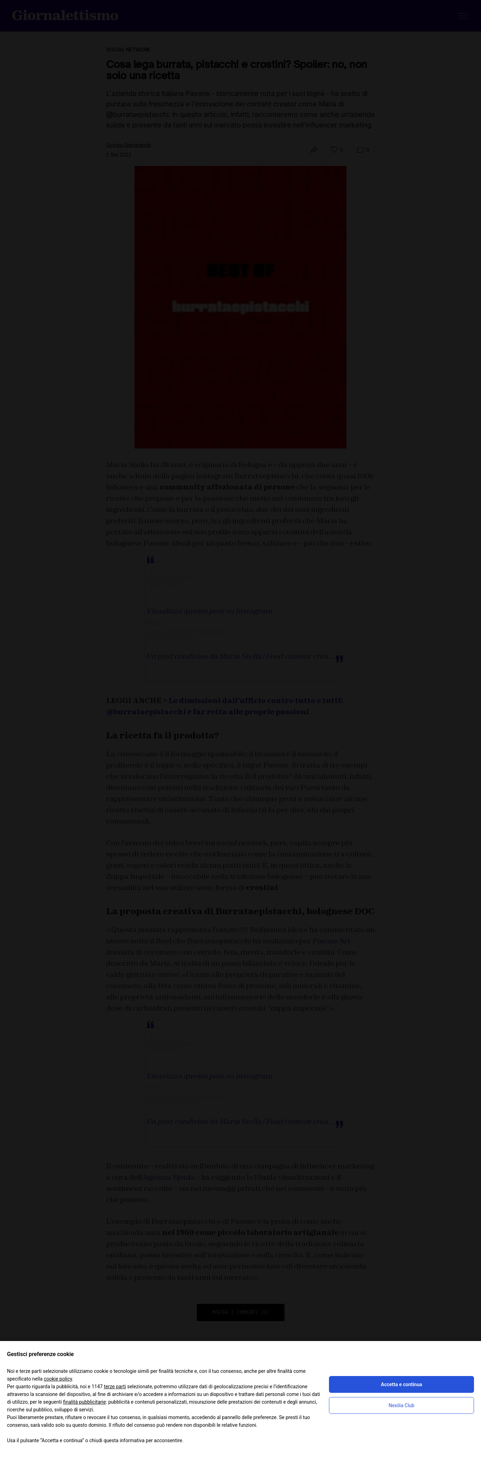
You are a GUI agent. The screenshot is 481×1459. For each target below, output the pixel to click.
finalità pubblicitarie (84, 1402)
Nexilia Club (401, 1405)
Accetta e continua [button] (401, 1384)
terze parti (115, 1386)
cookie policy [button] (58, 1379)
